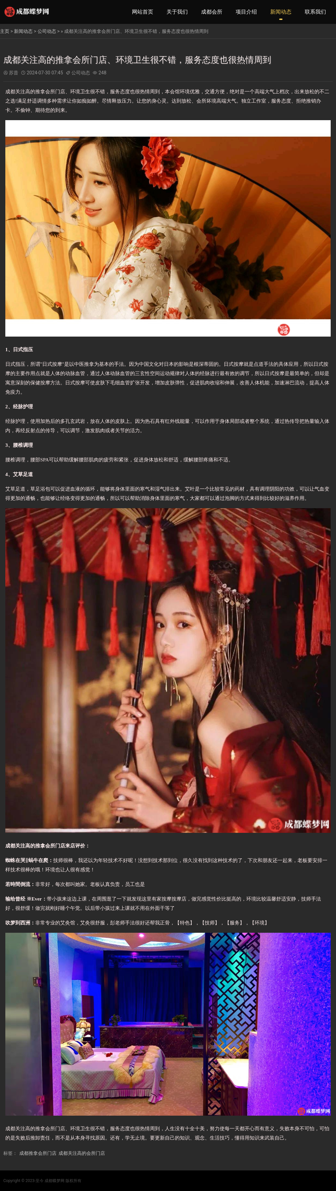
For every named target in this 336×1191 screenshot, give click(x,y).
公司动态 (47, 31)
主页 (4, 31)
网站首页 (142, 12)
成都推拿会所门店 (37, 1153)
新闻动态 (280, 12)
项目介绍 (246, 12)
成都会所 (211, 12)
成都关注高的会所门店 (81, 1153)
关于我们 (177, 12)
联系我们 (315, 12)
